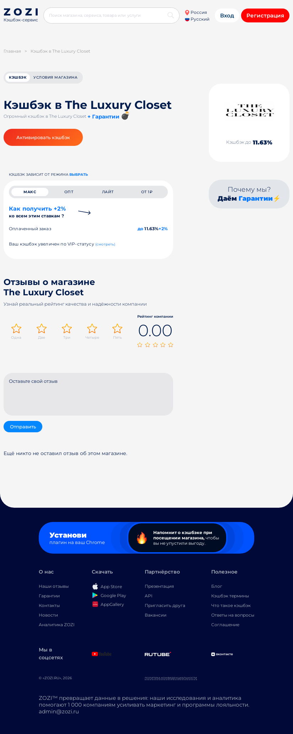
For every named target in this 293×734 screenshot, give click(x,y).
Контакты (49, 606)
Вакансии (155, 616)
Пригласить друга (165, 606)
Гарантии (256, 200)
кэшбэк (17, 78)
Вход (227, 15)
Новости (48, 616)
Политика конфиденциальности (171, 679)
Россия (196, 12)
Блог (216, 587)
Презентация (159, 587)
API (149, 597)
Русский (197, 19)
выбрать (78, 175)
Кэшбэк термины (230, 597)
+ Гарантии (103, 117)
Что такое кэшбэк (231, 606)
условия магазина (55, 78)
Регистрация (265, 15)
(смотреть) (105, 246)
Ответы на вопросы (232, 616)
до (140, 231)
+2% (163, 231)
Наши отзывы (54, 587)
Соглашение (225, 626)
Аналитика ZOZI (57, 626)
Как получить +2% (37, 214)
